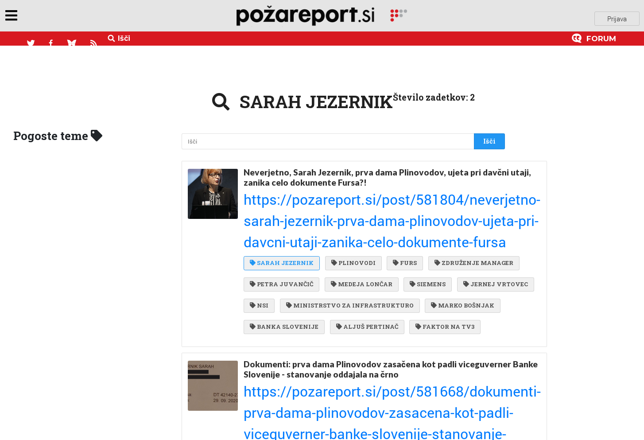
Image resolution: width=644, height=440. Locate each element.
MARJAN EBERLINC (284, 378)
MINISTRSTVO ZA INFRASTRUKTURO (313, 264)
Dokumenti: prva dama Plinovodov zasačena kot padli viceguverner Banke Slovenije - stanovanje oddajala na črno (362, 322)
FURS (400, 210)
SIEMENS (268, 246)
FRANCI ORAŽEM (435, 397)
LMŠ (378, 397)
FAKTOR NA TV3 (440, 282)
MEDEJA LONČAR (453, 228)
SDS (343, 397)
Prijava (617, 17)
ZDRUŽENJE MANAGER (289, 228)
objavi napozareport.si (68, 17)
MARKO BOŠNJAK (424, 264)
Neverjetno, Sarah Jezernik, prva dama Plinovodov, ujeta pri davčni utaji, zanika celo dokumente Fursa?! (362, 171)
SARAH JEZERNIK (282, 210)
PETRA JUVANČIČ (375, 228)
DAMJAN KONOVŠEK (287, 414)
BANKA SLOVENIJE (284, 282)
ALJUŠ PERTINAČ (365, 282)
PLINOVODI (351, 210)
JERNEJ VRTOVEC (333, 246)
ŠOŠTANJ (357, 414)
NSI (390, 246)
